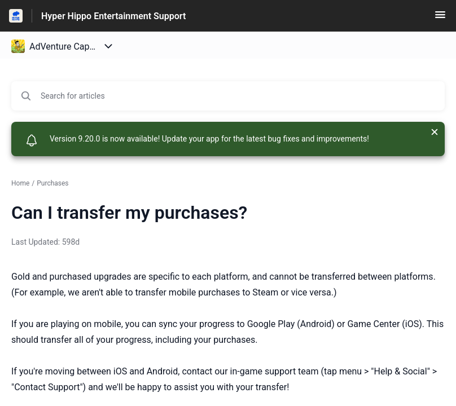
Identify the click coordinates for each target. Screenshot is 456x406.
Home (20, 183)
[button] (440, 18)
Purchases (52, 183)
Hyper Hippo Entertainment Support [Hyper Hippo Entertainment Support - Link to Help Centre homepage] (113, 16)
